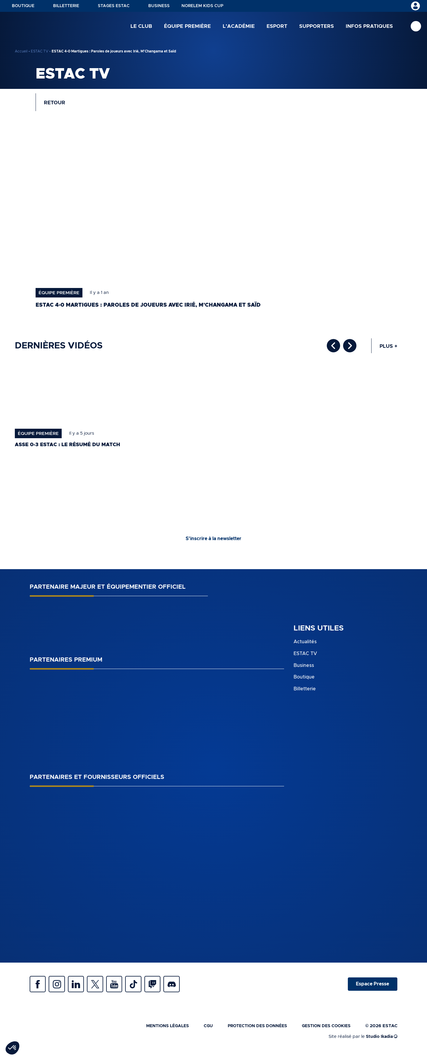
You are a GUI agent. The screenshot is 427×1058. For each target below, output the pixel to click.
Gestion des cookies (324, 1030)
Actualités (305, 644)
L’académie (239, 26)
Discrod (184, 987)
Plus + (388, 348)
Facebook (38, 987)
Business (159, 6)
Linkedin (80, 987)
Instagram (59, 987)
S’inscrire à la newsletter (213, 541)
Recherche (416, 27)
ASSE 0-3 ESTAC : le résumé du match (71, 447)
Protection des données (251, 1030)
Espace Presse (371, 987)
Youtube (121, 987)
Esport (277, 26)
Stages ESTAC (114, 6)
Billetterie (66, 6)
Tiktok (142, 987)
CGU (200, 1030)
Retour (55, 103)
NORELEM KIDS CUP (202, 6)
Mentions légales (157, 1030)
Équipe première (187, 26)
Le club (141, 26)
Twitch (163, 987)
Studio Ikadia (380, 1041)
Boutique (23, 6)
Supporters (316, 26)
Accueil (21, 51)
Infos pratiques (369, 26)
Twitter (101, 987)
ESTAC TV (39, 51)
